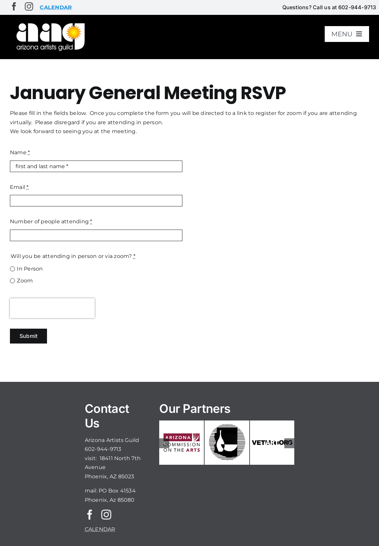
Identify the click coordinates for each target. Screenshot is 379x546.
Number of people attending (51, 221)
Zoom (25, 280)
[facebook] (14, 6)
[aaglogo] (49, 23)
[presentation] (52, 308)
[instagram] (29, 6)
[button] (164, 443)
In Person (30, 269)
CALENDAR (100, 529)
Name (20, 152)
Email (19, 187)
